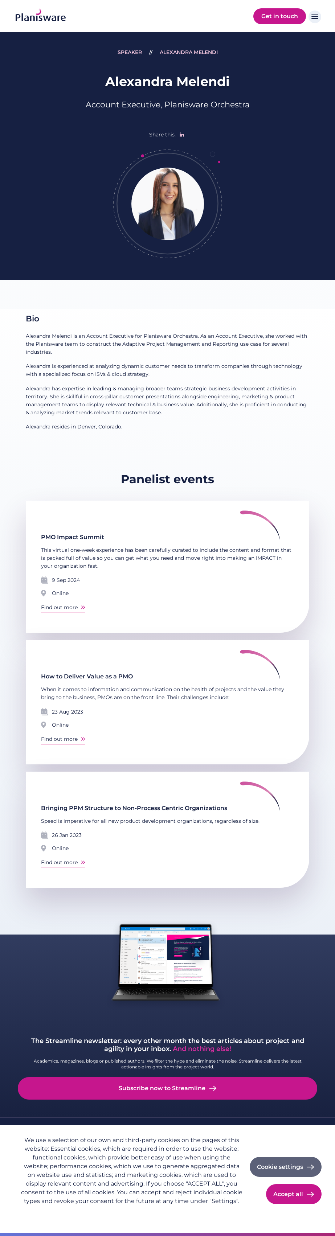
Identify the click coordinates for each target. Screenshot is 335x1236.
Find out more (59, 607)
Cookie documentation (119, 1213)
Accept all (288, 1194)
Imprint (73, 1213)
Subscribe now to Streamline (162, 1088)
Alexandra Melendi (189, 52)
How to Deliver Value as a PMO (87, 676)
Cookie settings (280, 1166)
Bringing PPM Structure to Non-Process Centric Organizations (134, 808)
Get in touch (279, 16)
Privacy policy (38, 1213)
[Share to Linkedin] (181, 134)
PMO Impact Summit (72, 537)
